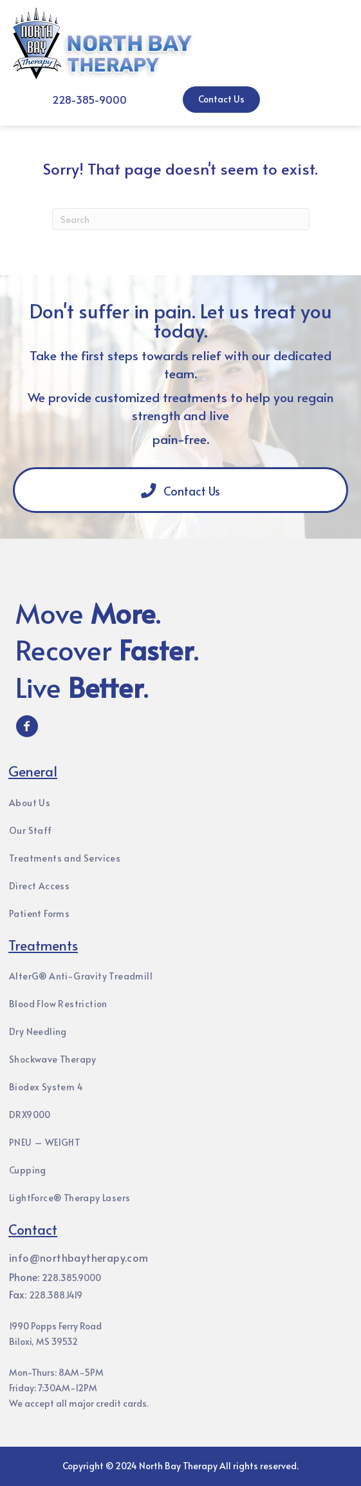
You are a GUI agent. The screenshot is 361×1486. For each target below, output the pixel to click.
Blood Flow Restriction (58, 1004)
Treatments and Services (64, 858)
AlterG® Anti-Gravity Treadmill (81, 976)
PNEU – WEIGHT (44, 1142)
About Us (29, 802)
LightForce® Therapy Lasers (69, 1198)
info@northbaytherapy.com (79, 1257)
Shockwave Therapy (53, 1059)
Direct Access (39, 886)
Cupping (27, 1170)
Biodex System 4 (46, 1087)
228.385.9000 (71, 1277)
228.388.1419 (55, 1295)
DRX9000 (30, 1114)
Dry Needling (38, 1031)
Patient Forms (39, 913)
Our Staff (30, 830)
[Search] (181, 219)
